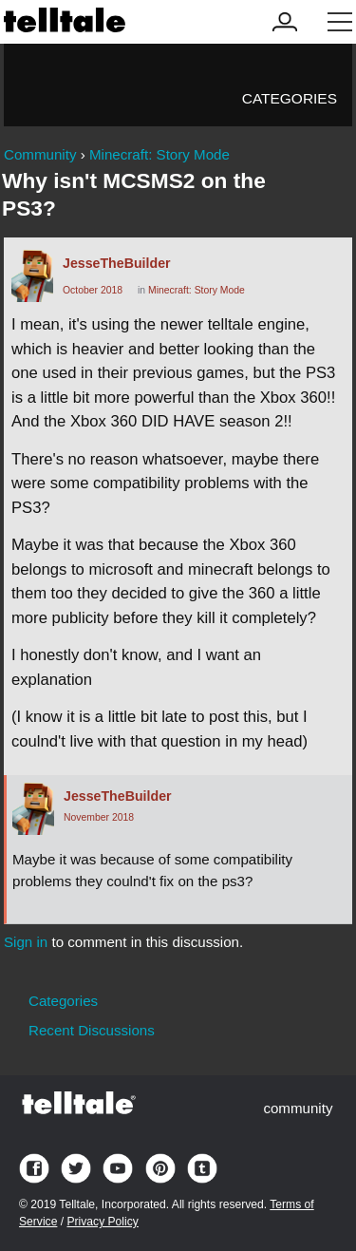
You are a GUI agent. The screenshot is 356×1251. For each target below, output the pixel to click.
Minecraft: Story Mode (196, 290)
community (297, 1108)
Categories (289, 98)
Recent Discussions (91, 1030)
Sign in (25, 942)
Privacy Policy (102, 1221)
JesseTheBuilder (117, 263)
